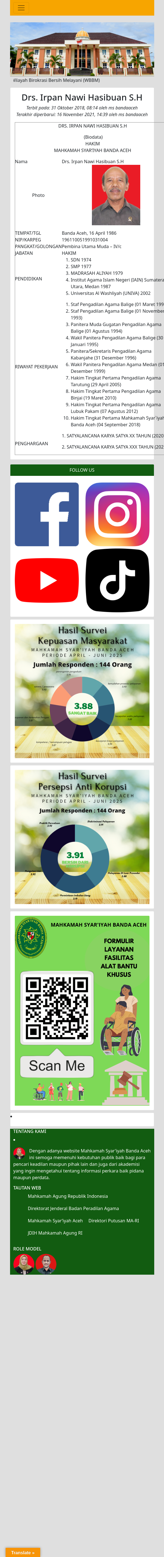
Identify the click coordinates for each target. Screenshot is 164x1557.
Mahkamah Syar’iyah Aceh (55, 1221)
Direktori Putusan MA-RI (113, 1221)
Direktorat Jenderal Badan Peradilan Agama (73, 1208)
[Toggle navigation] (21, 7)
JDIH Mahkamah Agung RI (55, 1233)
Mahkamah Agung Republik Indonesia (68, 1196)
